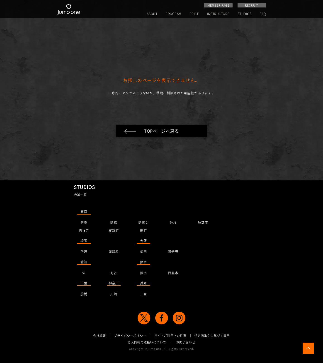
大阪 (143, 241)
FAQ (263, 14)
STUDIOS (245, 14)
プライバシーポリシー (130, 336)
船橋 (83, 294)
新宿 (113, 223)
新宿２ (143, 223)
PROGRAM (173, 14)
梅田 (143, 252)
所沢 (83, 252)
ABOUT (152, 14)
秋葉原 (203, 223)
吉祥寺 (84, 231)
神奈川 (114, 284)
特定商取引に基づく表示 (212, 336)
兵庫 (143, 284)
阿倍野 (173, 252)
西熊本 (173, 273)
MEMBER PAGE (218, 5)
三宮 (143, 294)
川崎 (113, 294)
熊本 (143, 262)
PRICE (194, 14)
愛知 (83, 262)
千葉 (83, 284)
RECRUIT (251, 5)
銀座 (83, 223)
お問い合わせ (185, 343)
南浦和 (114, 252)
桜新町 (114, 231)
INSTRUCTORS (218, 14)
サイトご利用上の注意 (170, 336)
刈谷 (113, 273)
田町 (143, 231)
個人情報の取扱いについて (147, 343)
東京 (83, 212)
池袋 (173, 223)
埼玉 (83, 241)
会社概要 (99, 336)
